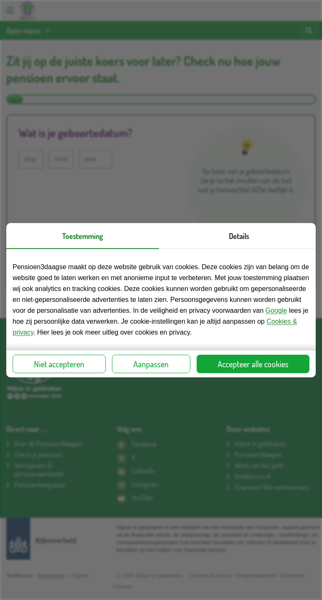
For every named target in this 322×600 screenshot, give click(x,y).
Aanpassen (151, 363)
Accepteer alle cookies (253, 363)
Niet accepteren (59, 363)
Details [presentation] (239, 236)
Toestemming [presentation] (82, 236)
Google (276, 310)
